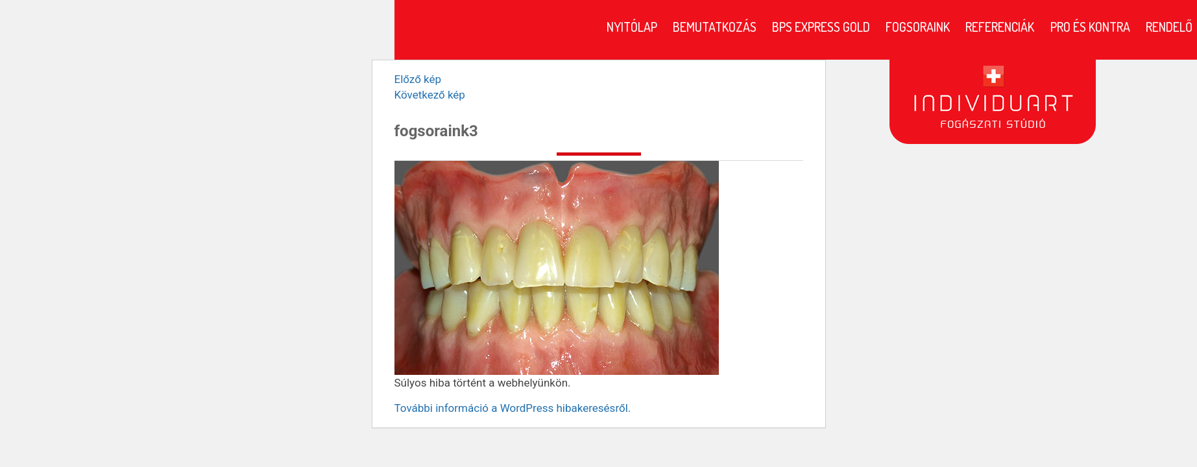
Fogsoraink (918, 26)
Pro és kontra (1090, 26)
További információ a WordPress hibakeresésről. (512, 407)
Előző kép (418, 79)
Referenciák (999, 26)
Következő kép (429, 94)
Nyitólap (632, 26)
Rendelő (1169, 26)
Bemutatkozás (714, 26)
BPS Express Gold (821, 26)
